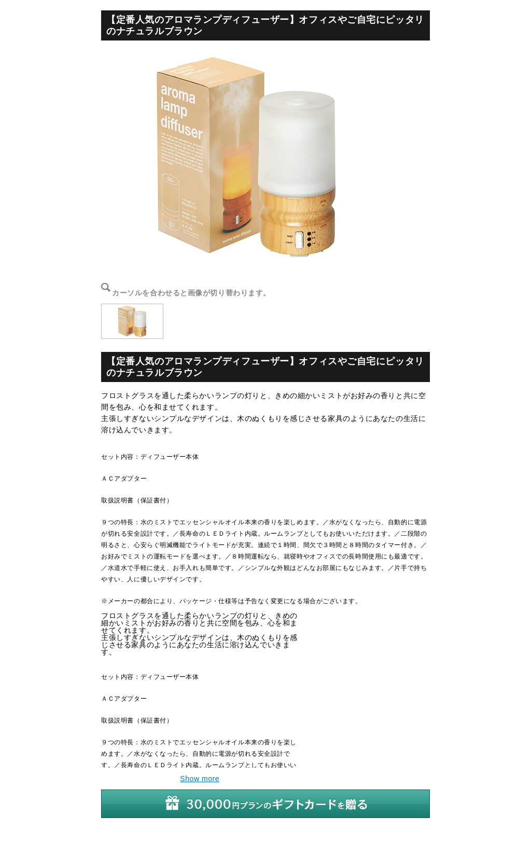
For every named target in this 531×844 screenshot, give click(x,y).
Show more (199, 778)
